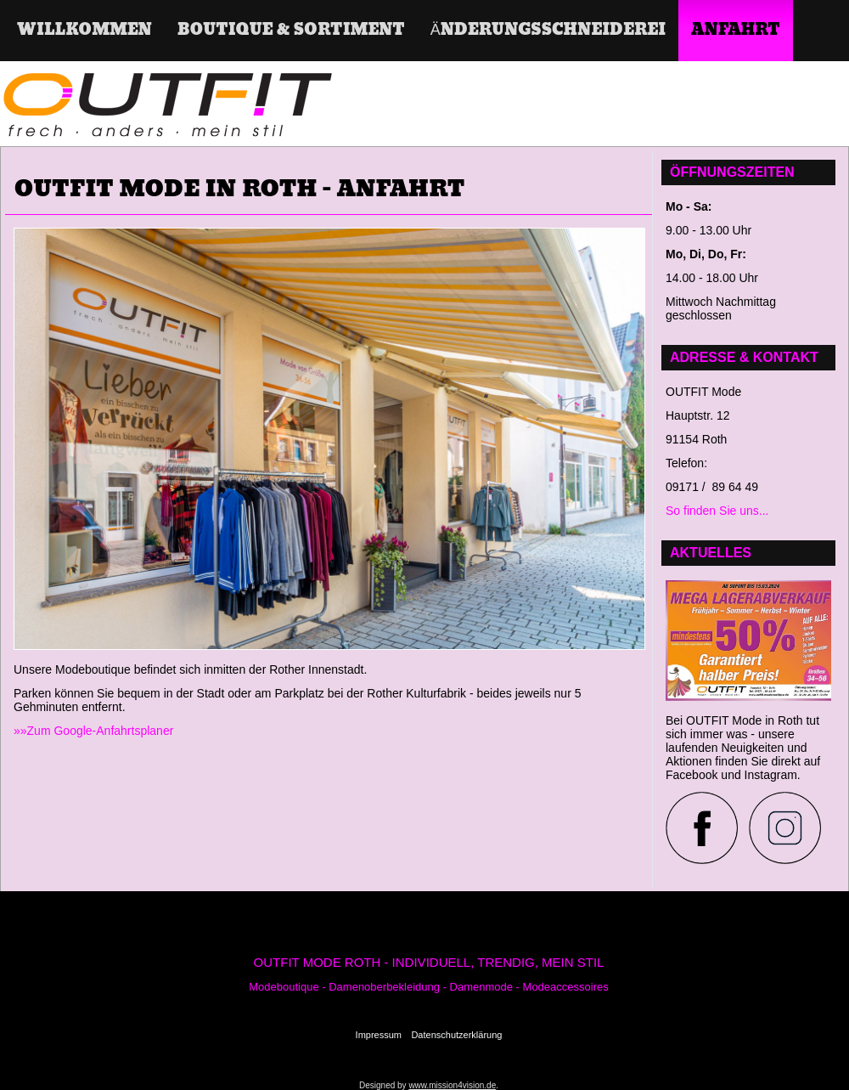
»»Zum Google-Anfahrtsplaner (93, 730)
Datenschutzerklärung (456, 1035)
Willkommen (84, 30)
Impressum (379, 1035)
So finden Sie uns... (717, 510)
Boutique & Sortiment (291, 30)
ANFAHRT (735, 30)
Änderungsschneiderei (548, 30)
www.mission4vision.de (452, 1085)
